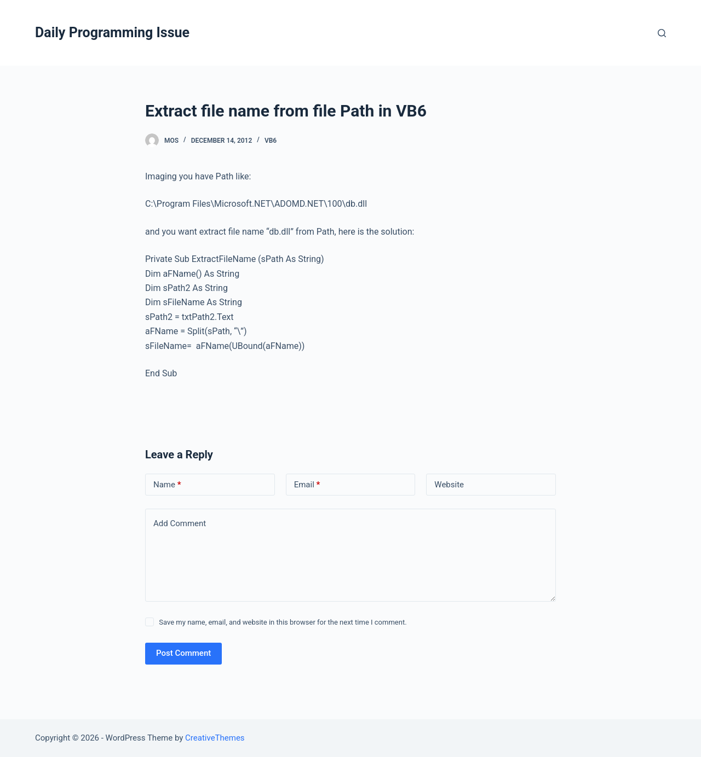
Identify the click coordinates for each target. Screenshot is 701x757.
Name (167, 485)
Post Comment (183, 653)
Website (449, 485)
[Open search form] (662, 33)
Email (307, 485)
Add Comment (179, 523)
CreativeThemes (215, 738)
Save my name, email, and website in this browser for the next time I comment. (282, 622)
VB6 (271, 140)
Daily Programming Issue (112, 32)
